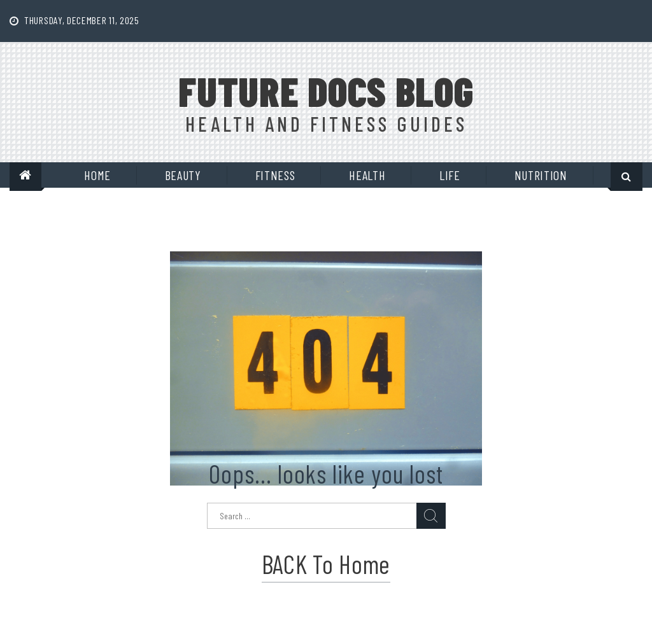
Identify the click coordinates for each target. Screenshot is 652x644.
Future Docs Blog (325, 91)
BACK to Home (326, 564)
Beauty (183, 175)
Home (97, 175)
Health (367, 175)
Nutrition (540, 175)
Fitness (275, 175)
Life (449, 175)
